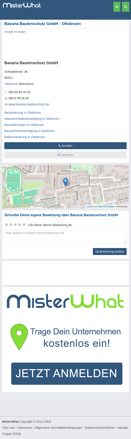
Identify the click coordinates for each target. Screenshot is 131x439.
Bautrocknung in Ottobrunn (22, 112)
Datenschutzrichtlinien (100, 427)
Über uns (8, 427)
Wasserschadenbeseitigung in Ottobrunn (31, 118)
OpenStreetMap (106, 206)
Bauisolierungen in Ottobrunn (24, 125)
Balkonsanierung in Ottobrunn (24, 137)
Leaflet (89, 206)
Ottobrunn (11, 84)
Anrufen (65, 145)
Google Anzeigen (15, 31)
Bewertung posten (109, 251)
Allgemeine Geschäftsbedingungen (58, 427)
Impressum (24, 427)
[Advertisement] (66, 46)
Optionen (65, 155)
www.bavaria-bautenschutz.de (29, 104)
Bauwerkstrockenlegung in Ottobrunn (29, 131)
